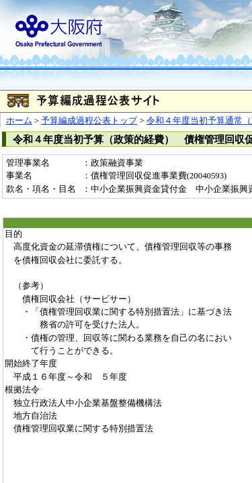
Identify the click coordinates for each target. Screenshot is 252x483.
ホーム (19, 120)
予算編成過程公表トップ (89, 120)
